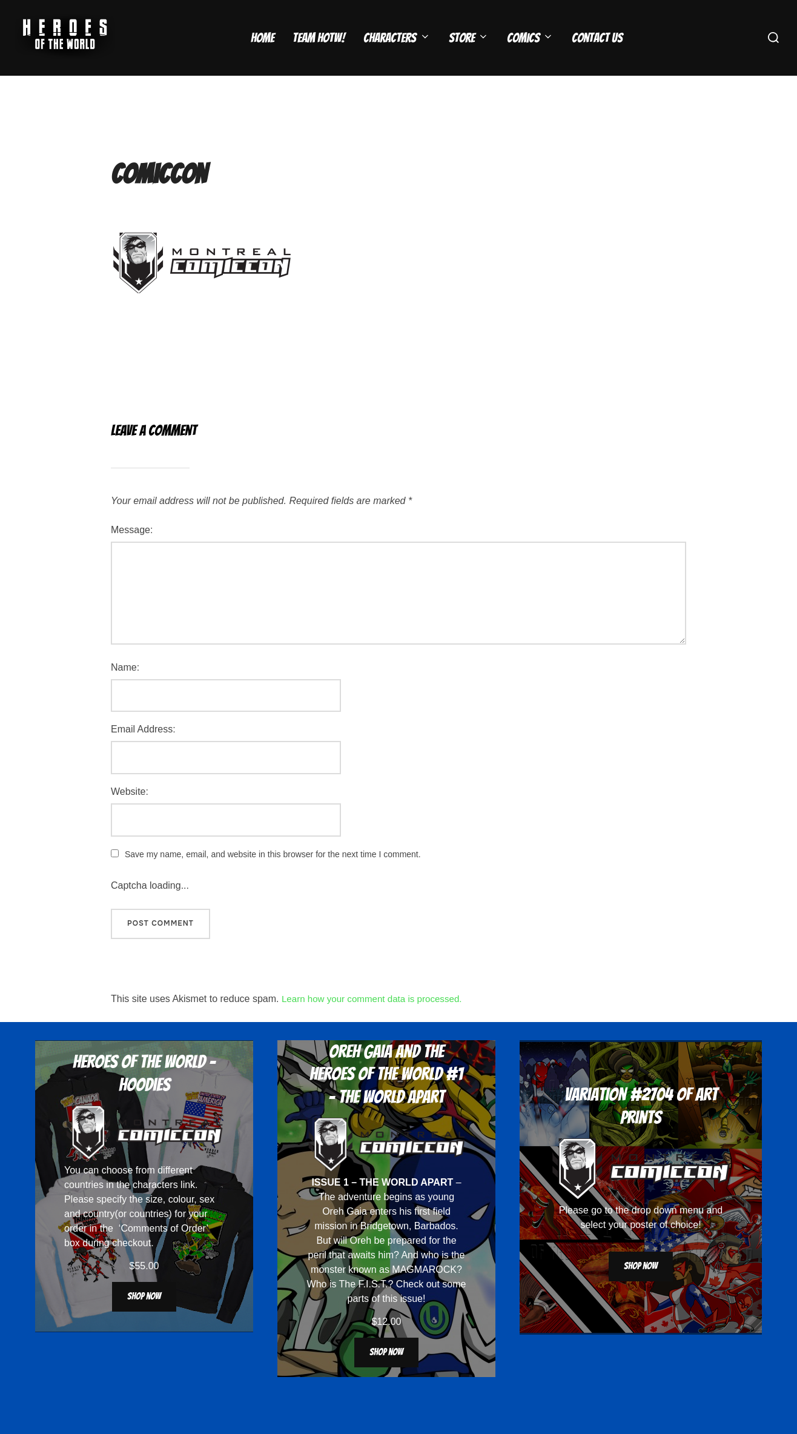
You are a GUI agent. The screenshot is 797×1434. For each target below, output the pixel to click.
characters (155, 1208)
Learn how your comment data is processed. (377, 1022)
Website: (129, 815)
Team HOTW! (319, 38)
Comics (530, 38)
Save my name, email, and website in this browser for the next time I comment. (273, 878)
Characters (396, 38)
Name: (125, 691)
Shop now (144, 1320)
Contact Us (597, 38)
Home (262, 38)
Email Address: (143, 753)
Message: (132, 553)
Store (469, 38)
